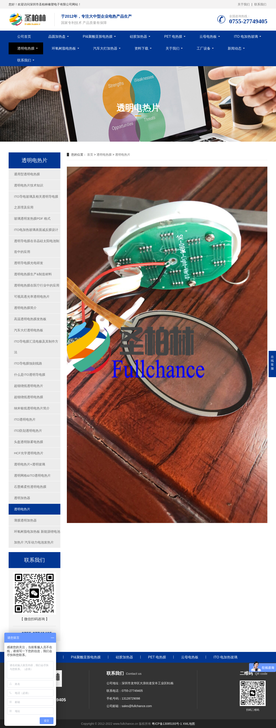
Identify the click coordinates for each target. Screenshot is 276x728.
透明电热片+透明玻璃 (29, 464)
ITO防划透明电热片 (28, 430)
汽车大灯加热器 (105, 48)
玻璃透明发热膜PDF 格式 (32, 218)
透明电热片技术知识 (28, 185)
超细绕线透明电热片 (28, 386)
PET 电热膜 (173, 36)
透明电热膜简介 (25, 308)
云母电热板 (208, 36)
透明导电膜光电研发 (28, 263)
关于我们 (244, 4)
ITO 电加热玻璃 (246, 36)
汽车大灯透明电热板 (28, 330)
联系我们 (260, 4)
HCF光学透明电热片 (28, 453)
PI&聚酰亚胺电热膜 (98, 36)
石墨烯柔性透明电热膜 (30, 486)
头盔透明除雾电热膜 (28, 442)
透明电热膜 (25, 48)
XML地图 (189, 723)
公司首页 (24, 36)
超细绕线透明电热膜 (28, 397)
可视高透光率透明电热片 (32, 296)
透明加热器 (22, 498)
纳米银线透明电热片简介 (32, 408)
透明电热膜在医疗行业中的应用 (36, 285)
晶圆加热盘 (57, 36)
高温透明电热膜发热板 (30, 319)
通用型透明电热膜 (27, 174)
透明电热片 (22, 509)
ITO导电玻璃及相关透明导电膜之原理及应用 (36, 202)
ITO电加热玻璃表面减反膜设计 (36, 230)
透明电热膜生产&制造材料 (33, 274)
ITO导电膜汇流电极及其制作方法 (36, 347)
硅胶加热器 (138, 36)
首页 (90, 154)
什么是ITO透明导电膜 (29, 374)
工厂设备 (203, 48)
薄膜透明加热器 (25, 520)
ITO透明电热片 (25, 419)
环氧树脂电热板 (64, 48)
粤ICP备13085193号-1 (167, 723)
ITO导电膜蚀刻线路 (28, 363)
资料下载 (141, 48)
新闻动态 (235, 48)
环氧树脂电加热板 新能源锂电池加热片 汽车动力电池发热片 (37, 537)
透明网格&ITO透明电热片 (32, 475)
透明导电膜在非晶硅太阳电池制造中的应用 (36, 246)
